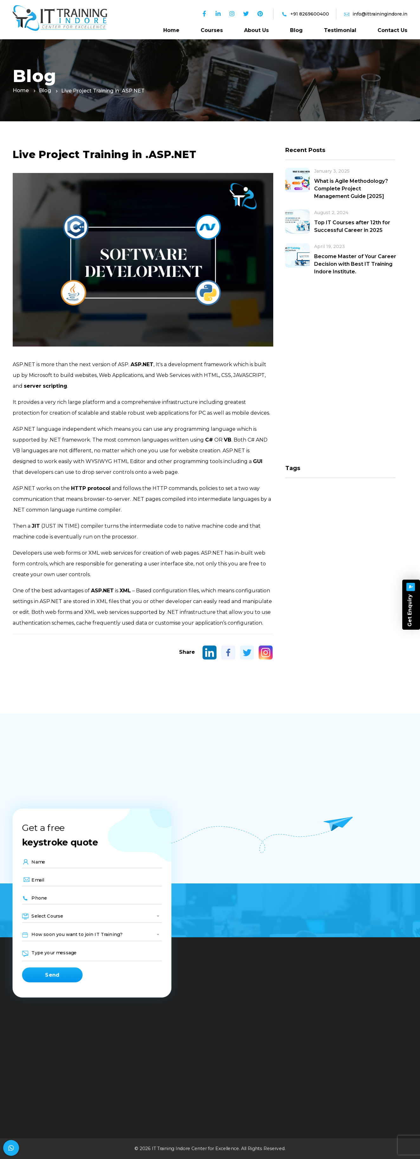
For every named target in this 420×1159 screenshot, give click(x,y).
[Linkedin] (209, 652)
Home (171, 30)
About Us (256, 30)
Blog (296, 30)
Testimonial (340, 30)
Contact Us (392, 30)
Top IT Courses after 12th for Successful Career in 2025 (352, 226)
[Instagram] (266, 652)
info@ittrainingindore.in (379, 14)
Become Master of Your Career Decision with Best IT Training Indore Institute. (355, 264)
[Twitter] (247, 652)
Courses (212, 30)
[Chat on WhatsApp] (11, 1148)
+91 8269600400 (309, 14)
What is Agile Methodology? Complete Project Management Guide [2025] (351, 188)
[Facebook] (228, 652)
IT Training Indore (171, 1148)
